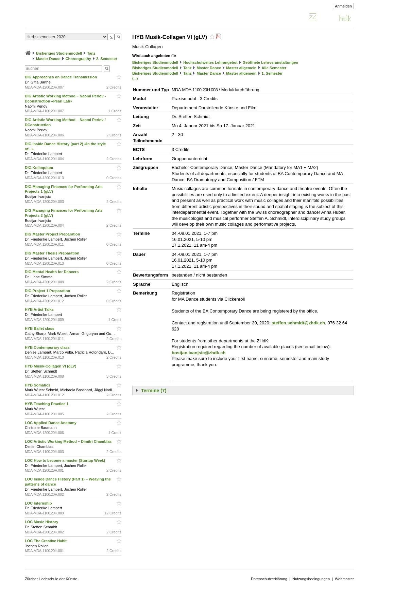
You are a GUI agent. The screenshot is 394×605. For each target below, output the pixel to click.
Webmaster (344, 579)
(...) (135, 78)
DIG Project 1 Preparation (48, 291)
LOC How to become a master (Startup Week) (65, 460)
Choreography (78, 59)
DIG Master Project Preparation (53, 234)
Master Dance (48, 59)
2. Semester (106, 59)
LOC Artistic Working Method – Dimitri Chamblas (69, 441)
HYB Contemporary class (48, 347)
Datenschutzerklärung (269, 579)
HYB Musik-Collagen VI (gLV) (51, 366)
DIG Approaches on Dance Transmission (61, 77)
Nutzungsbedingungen (311, 579)
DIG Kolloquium (39, 168)
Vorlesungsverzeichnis (75, 18)
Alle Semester (274, 68)
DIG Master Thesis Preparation (52, 253)
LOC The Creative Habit (46, 541)
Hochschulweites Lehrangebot (210, 62)
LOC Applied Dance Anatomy (51, 423)
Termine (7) (153, 390)
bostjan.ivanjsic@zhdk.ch (199, 352)
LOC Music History (42, 522)
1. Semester (272, 73)
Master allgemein (241, 68)
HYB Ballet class (40, 328)
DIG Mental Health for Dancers (52, 272)
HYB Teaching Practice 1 (47, 404)
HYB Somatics (38, 385)
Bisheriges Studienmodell (59, 53)
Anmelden (343, 6)
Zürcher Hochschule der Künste (51, 579)
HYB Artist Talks (40, 309)
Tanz (91, 53)
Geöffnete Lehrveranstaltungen (270, 62)
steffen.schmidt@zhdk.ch (298, 322)
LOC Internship (39, 503)
